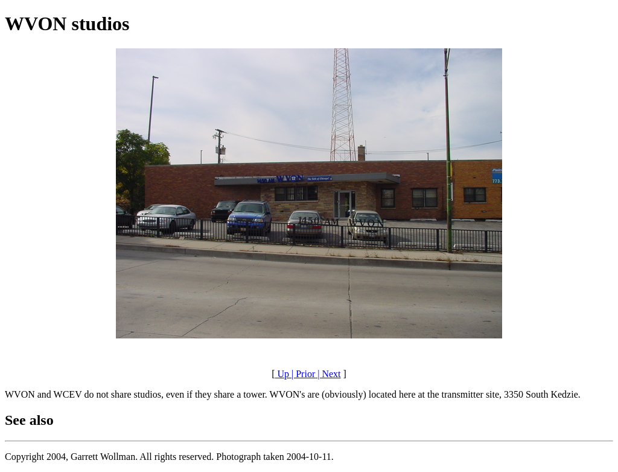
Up (282, 374)
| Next (327, 374)
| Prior (302, 374)
